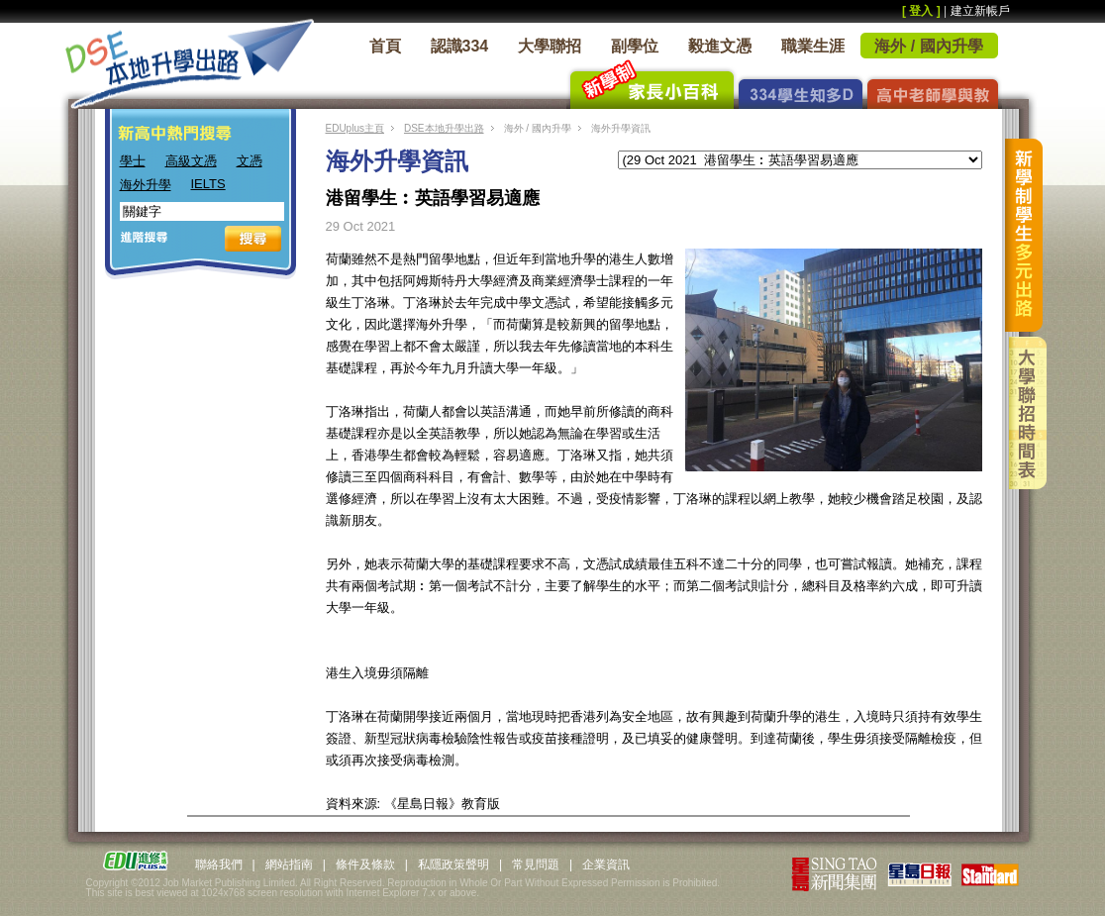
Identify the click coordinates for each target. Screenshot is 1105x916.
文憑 (249, 160)
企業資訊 (606, 864)
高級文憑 (191, 160)
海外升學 (145, 184)
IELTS (208, 183)
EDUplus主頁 (355, 128)
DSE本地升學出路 (444, 128)
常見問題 (535, 864)
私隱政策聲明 (453, 864)
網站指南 (289, 864)
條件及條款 (365, 864)
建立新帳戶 (980, 11)
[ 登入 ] (921, 11)
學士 (133, 160)
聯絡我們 (219, 864)
